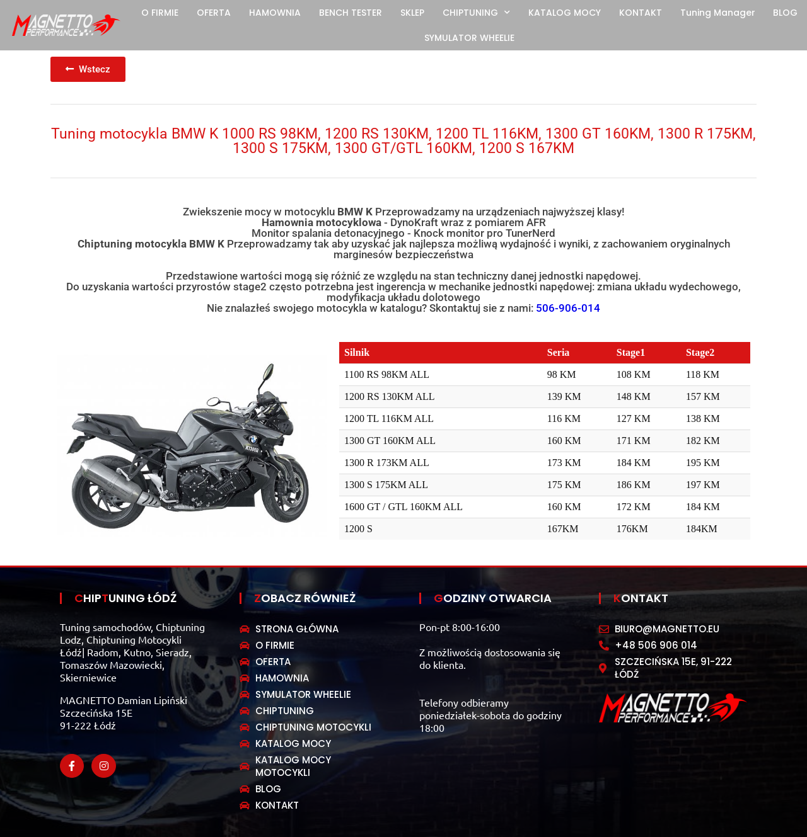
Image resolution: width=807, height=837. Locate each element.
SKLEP (412, 12)
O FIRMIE (159, 12)
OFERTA (214, 12)
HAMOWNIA (275, 12)
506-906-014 (568, 308)
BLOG (785, 12)
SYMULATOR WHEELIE (469, 37)
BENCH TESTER (350, 12)
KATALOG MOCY (564, 12)
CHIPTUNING (476, 12)
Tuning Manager (717, 12)
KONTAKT (640, 12)
